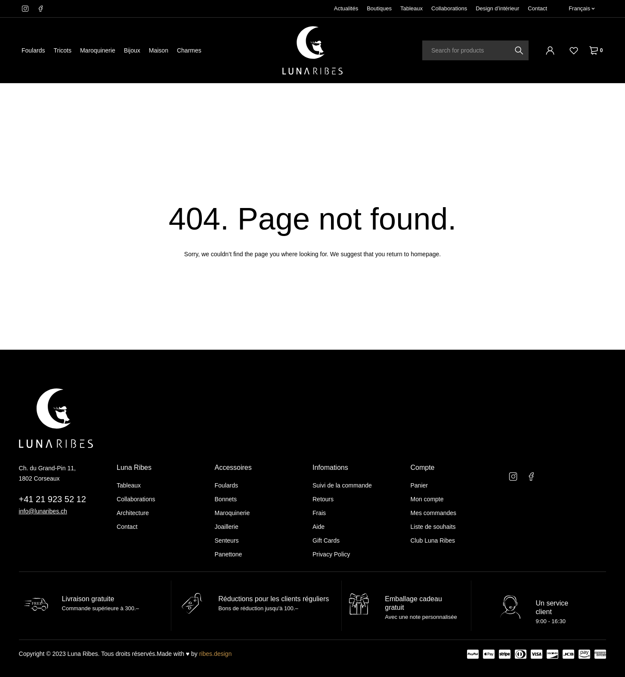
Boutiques (379, 8)
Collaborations (449, 8)
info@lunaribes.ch (43, 511)
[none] (582, 8)
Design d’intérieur (497, 8)
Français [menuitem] (579, 8)
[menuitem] (582, 8)
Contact (537, 8)
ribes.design (215, 653)
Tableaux (411, 8)
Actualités (346, 8)
